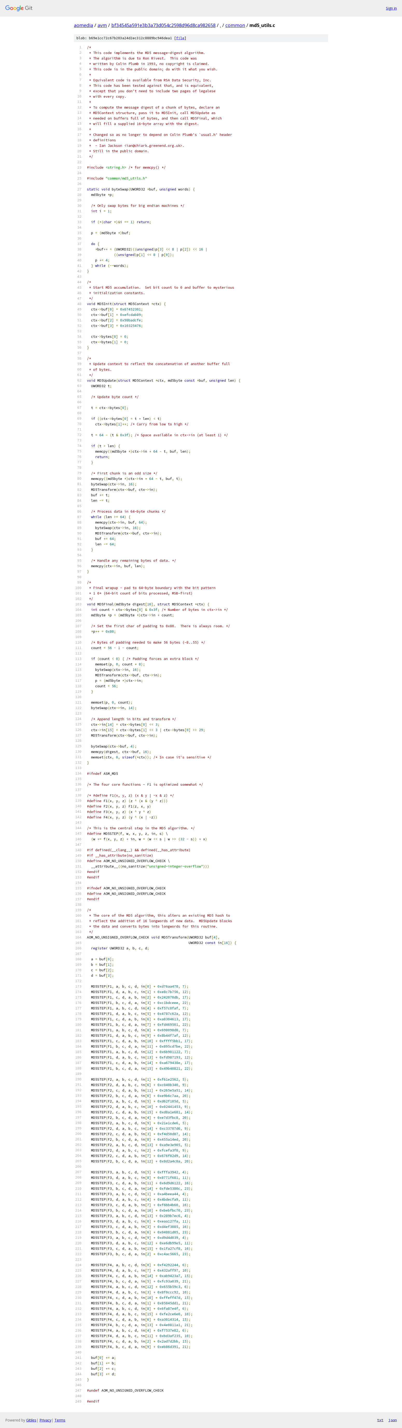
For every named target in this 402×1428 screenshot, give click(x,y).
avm (102, 25)
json (393, 1420)
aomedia (83, 25)
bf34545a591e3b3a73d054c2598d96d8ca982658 (163, 25)
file (180, 38)
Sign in (391, 8)
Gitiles (31, 1420)
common (235, 25)
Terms (59, 1420)
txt (380, 1420)
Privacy (45, 1420)
